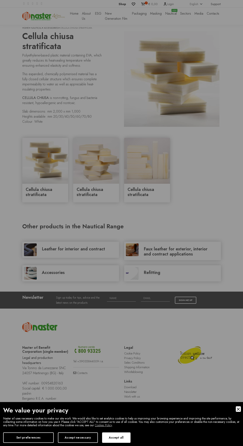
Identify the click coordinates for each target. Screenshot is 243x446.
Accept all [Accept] (116, 437)
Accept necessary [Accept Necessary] (78, 437)
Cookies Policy (103, 425)
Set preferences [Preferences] (28, 437)
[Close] (238, 409)
